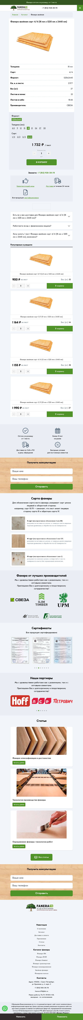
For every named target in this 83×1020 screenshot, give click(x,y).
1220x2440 (16, 119)
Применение (41, 939)
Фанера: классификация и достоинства (31, 758)
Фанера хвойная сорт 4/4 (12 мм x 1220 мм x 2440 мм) (41, 360)
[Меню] (80, 8)
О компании (41, 929)
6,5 (13, 128)
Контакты (41, 945)
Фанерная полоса (41, 973)
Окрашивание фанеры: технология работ (32, 842)
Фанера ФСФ (41, 957)
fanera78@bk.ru (41, 991)
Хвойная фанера (41, 970)
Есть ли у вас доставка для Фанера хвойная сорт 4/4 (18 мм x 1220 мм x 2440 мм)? (39, 216)
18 (28, 128)
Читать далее (19, 763)
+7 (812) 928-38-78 (49, 8)
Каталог (42, 932)
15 (24, 128)
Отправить (41, 486)
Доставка (50, 186)
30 (44, 128)
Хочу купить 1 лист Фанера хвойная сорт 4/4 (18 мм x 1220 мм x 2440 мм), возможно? (40, 235)
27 (40, 128)
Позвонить (62, 1017)
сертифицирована (31, 198)
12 (21, 128)
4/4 (30, 137)
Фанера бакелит (41, 960)
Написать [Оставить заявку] (20, 1017)
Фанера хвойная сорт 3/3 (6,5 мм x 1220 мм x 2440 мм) (41, 274)
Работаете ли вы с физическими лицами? (32, 226)
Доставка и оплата (41, 935)
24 (36, 128)
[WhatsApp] (5, 1008)
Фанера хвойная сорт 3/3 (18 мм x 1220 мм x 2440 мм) (41, 402)
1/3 (13, 137)
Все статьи (41, 857)
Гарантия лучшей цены (25, 186)
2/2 (18, 137)
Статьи (41, 942)
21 (32, 128)
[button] (34, 667)
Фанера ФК (41, 953)
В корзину (41, 162)
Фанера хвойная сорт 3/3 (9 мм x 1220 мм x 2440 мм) (41, 317)
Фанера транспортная (41, 963)
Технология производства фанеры (29, 800)
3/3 (24, 137)
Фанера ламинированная (41, 967)
